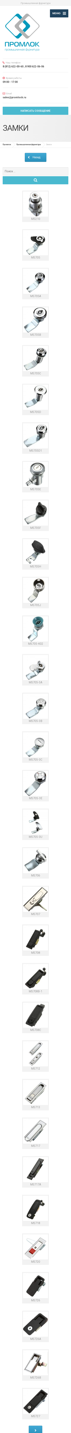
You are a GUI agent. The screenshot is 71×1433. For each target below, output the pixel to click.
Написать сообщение (35, 110)
